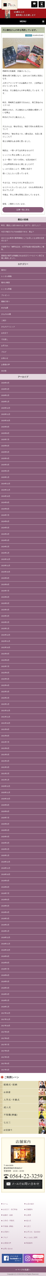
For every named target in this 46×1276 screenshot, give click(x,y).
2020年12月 (5, 786)
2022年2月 (5, 698)
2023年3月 (5, 616)
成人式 (28, 1221)
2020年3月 (5, 843)
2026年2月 (5, 395)
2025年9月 (5, 427)
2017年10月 (5, 1026)
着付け (3, 270)
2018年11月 (5, 944)
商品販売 (29, 1243)
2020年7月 (5, 818)
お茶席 (28, 1215)
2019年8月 (5, 887)
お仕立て (4, 333)
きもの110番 (6, 314)
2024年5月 (5, 528)
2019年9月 (5, 881)
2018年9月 (5, 956)
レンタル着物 (6, 276)
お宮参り (6, 1232)
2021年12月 (5, 710)
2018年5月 (5, 981)
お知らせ (4, 358)
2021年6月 (5, 748)
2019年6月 (5, 900)
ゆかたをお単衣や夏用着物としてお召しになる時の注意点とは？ (22, 239)
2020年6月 (5, 824)
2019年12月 (5, 862)
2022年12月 (5, 635)
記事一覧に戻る (23, 210)
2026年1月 (5, 402)
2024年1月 (5, 553)
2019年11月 (5, 868)
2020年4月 (5, 837)
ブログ (3, 352)
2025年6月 (5, 446)
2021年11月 (5, 717)
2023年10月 (5, 572)
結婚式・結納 (8, 1215)
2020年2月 (5, 849)
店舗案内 (29, 1209)
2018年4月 (5, 988)
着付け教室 (5, 282)
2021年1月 (5, 780)
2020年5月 (5, 830)
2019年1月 (5, 931)
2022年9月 (5, 654)
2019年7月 (5, 893)
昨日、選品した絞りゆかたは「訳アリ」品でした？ (21, 225)
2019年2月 (5, 925)
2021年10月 (5, 723)
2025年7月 (5, 439)
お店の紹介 (30, 1204)
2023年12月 (5, 559)
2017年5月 (5, 1057)
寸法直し (4, 339)
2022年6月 (5, 673)
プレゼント (5, 295)
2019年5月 (5, 906)
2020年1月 (5, 855)
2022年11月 (5, 641)
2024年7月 (5, 515)
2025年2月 (5, 471)
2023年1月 (5, 628)
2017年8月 (5, 1038)
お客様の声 (5, 365)
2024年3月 (5, 540)
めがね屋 (4, 308)
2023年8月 (5, 584)
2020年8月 (5, 811)
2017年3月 (5, 1070)
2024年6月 (5, 521)
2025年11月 (5, 414)
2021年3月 (5, 767)
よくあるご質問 (31, 1237)
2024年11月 (5, 490)
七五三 (28, 1226)
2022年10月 (5, 647)
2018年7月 (5, 969)
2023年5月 (5, 603)
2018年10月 (5, 950)
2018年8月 (5, 963)
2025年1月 (5, 477)
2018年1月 (5, 1007)
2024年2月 (5, 547)
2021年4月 (5, 761)
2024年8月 (5, 509)
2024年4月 (5, 534)
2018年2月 (5, 1000)
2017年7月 (5, 1045)
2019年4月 (5, 912)
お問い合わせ (8, 1249)
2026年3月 (5, 389)
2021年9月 (5, 729)
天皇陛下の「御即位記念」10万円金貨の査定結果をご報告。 (22, 248)
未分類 (3, 371)
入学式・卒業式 (8, 1221)
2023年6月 (5, 597)
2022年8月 (5, 660)
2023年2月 (5, 622)
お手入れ (4, 346)
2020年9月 (5, 805)
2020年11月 (5, 792)
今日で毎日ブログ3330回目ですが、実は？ (17, 232)
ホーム (5, 1204)
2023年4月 (5, 610)
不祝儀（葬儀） (8, 1226)
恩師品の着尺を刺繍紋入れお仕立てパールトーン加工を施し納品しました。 (22, 257)
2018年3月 (5, 994)
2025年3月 (5, 465)
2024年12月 (5, 484)
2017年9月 (5, 1032)
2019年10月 (5, 874)
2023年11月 (5, 565)
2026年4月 (5, 383)
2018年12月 (5, 937)
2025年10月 (5, 420)
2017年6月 (5, 1051)
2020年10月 (5, 799)
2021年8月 (5, 736)
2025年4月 (5, 458)
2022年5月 (5, 679)
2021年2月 (5, 773)
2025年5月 (5, 452)
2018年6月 (5, 975)
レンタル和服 (6, 289)
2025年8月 (5, 433)
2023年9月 (5, 578)
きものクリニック (8, 327)
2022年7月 (5, 666)
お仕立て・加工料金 (10, 1209)
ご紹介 (3, 320)
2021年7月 (5, 742)
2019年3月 (5, 918)
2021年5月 (5, 755)
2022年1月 (5, 704)
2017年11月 (5, 1019)
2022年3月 (5, 692)
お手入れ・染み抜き (33, 1232)
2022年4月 (5, 685)
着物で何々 (5, 301)
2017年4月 (5, 1063)
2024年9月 (5, 502)
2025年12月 (5, 408)
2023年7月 (5, 591)
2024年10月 (5, 496)
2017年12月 (5, 1013)
